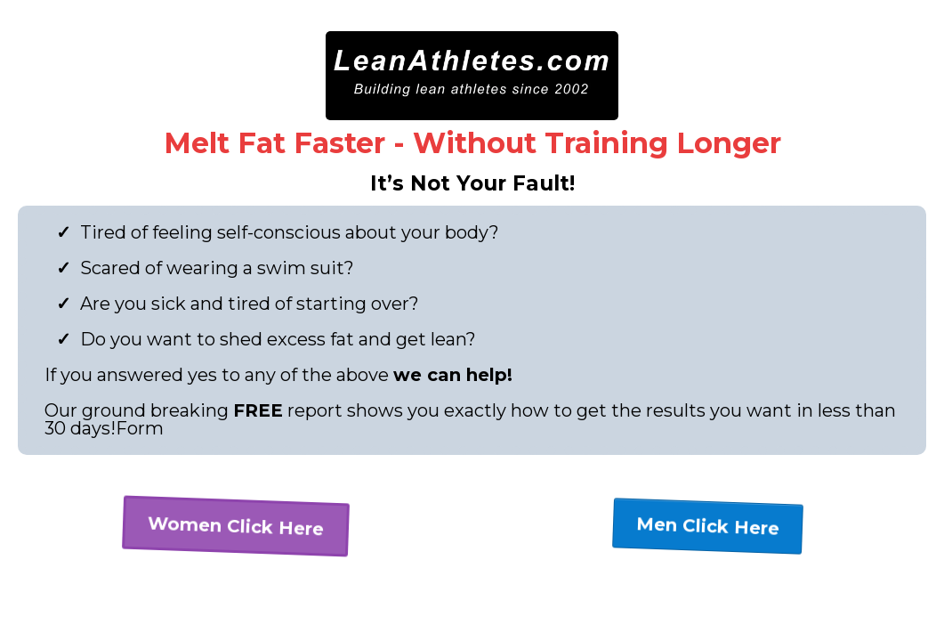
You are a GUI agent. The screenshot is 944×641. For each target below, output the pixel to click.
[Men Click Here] (707, 527)
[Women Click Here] (236, 526)
